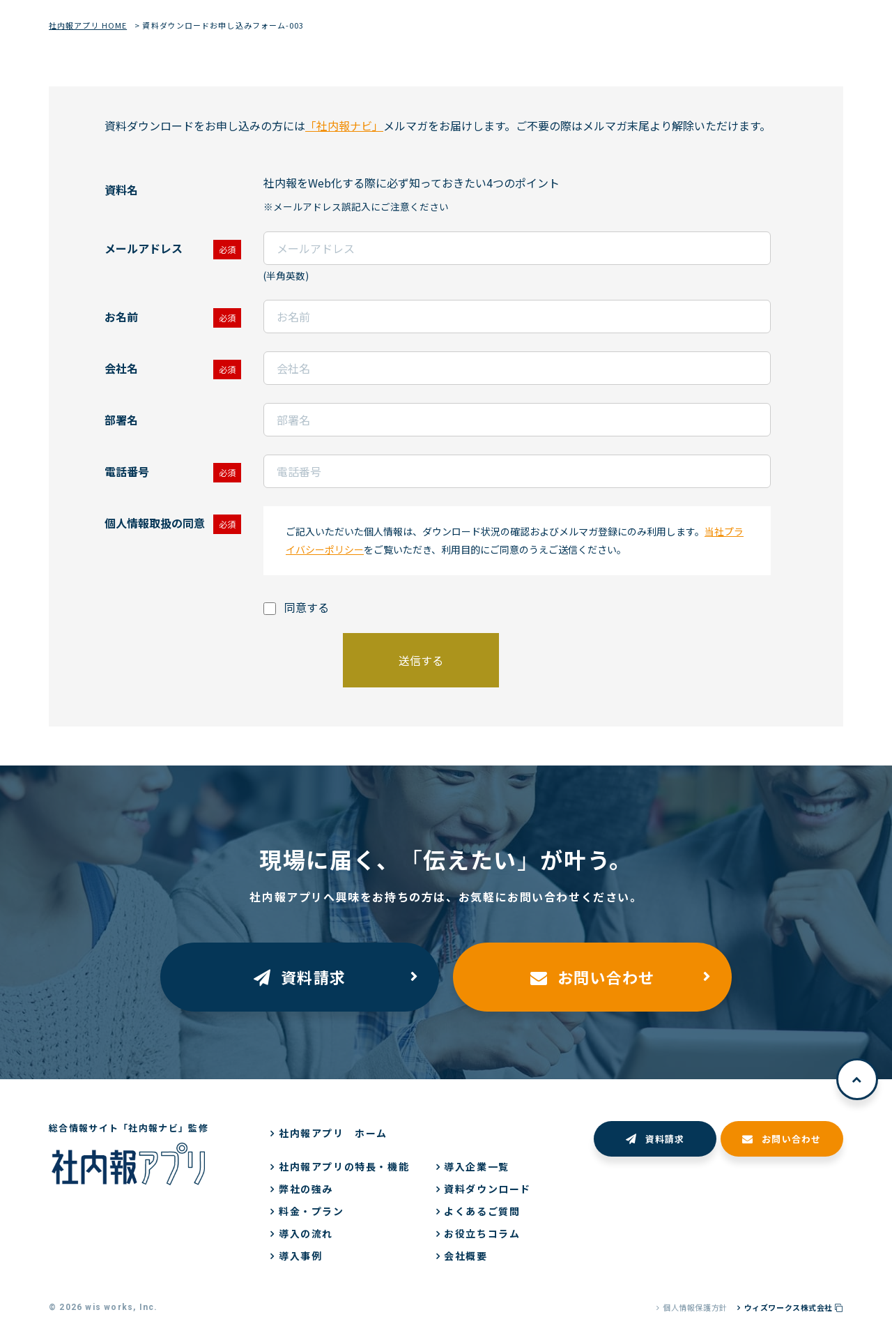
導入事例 (300, 1256)
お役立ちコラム (482, 1233)
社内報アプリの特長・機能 (344, 1166)
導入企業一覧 (476, 1166)
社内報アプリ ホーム (333, 1133)
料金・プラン (311, 1211)
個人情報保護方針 (695, 1307)
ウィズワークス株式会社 (793, 1307)
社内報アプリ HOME (88, 25)
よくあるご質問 (482, 1211)
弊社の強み (306, 1189)
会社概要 (465, 1256)
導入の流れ (306, 1233)
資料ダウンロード (487, 1189)
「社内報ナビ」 (344, 125)
